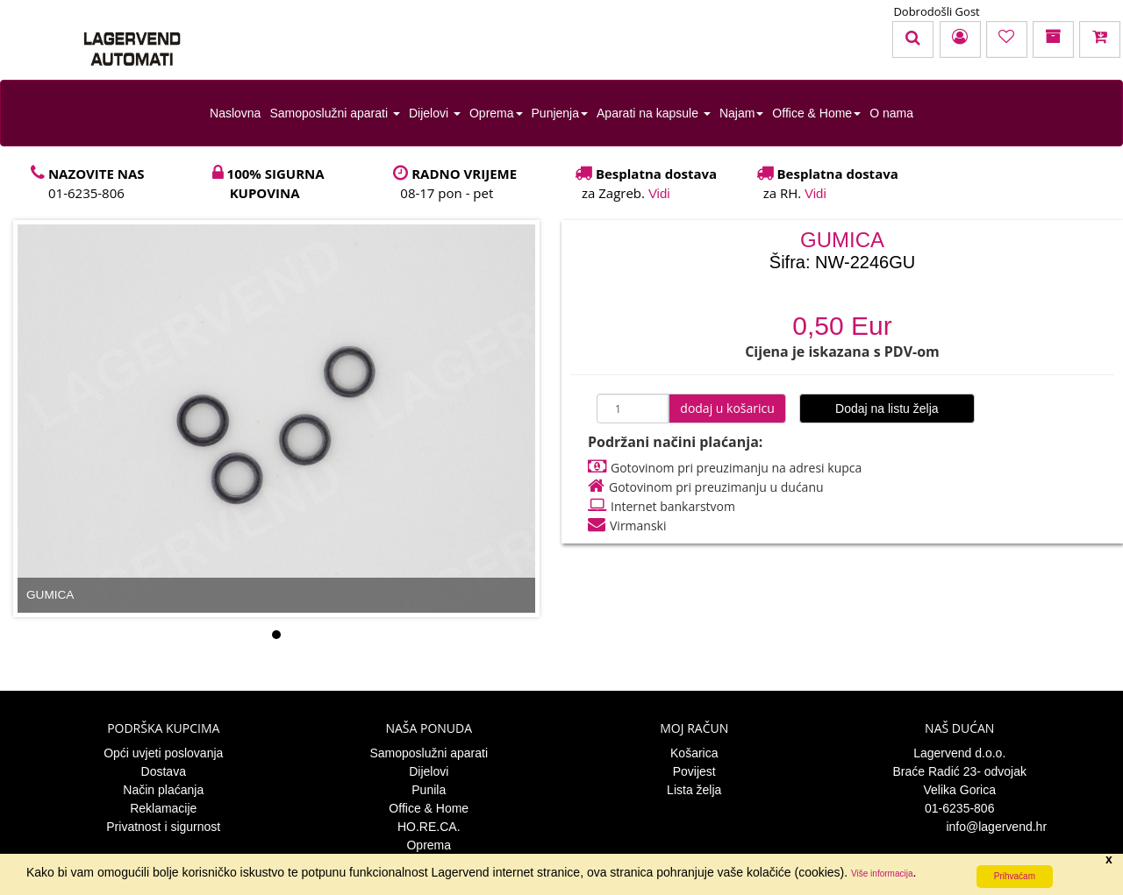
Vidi (659, 193)
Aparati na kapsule (654, 113)
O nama (891, 113)
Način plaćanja (163, 790)
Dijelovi (435, 113)
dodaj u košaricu (727, 408)
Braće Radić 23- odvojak (959, 771)
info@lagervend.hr (959, 827)
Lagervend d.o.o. (959, 753)
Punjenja (560, 113)
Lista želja (694, 790)
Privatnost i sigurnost (163, 827)
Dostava (163, 771)
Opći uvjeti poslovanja (163, 753)
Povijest (694, 771)
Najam (741, 113)
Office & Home (816, 113)
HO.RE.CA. (429, 827)
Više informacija (881, 873)
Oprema (496, 113)
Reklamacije (163, 808)
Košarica (694, 753)
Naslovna (235, 113)
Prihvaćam (1014, 876)
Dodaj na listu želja (887, 408)
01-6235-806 (959, 808)
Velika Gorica (960, 790)
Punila (428, 790)
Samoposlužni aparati (334, 113)
